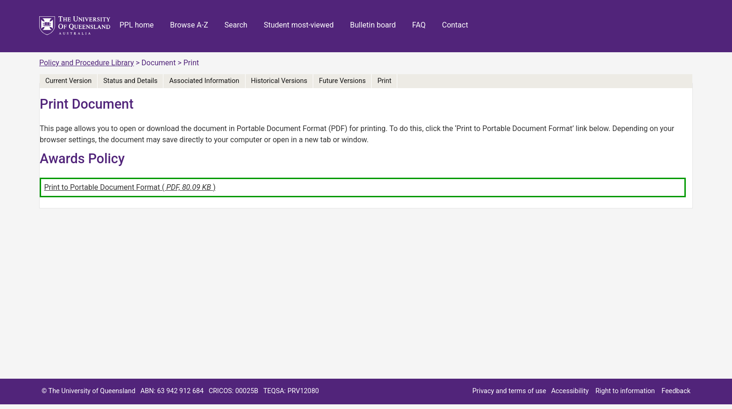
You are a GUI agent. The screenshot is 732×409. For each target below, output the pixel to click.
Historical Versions (279, 81)
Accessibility (570, 391)
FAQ (419, 25)
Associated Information (204, 81)
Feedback (676, 391)
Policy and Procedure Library (86, 62)
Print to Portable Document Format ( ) (129, 187)
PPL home (137, 25)
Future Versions (342, 81)
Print (384, 81)
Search (236, 25)
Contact (455, 25)
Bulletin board (373, 25)
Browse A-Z (189, 25)
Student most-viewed (299, 25)
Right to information (625, 391)
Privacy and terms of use (509, 391)
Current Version (68, 81)
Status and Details (130, 81)
